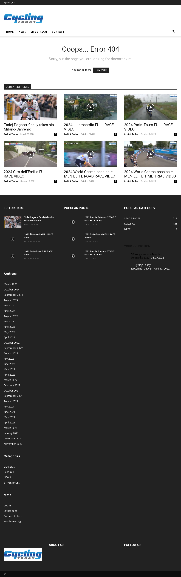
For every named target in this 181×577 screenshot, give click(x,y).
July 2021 (9, 406)
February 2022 (12, 385)
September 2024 (13, 294)
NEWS (22, 31)
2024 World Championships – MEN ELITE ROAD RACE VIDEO (89, 174)
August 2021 (11, 401)
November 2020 (13, 443)
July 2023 (9, 321)
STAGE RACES (12, 482)
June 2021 (9, 412)
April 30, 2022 (161, 268)
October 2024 (11, 289)
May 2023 (9, 332)
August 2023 (11, 316)
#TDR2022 (157, 257)
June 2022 (9, 364)
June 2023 (9, 326)
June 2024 (9, 310)
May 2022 (9, 369)
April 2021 (9, 422)
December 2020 (13, 438)
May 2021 (9, 417)
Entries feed (10, 510)
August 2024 (11, 300)
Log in (7, 505)
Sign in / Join (9, 2)
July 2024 (9, 305)
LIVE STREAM (39, 31)
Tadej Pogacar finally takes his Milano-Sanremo (29, 127)
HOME (10, 31)
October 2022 (11, 342)
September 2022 (13, 348)
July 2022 (9, 358)
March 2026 (10, 284)
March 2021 (10, 427)
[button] (173, 32)
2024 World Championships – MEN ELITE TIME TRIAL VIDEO (150, 174)
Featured (9, 472)
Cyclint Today (11, 134)
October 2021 (11, 390)
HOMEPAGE (101, 70)
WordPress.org (12, 521)
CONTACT (58, 31)
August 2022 (11, 353)
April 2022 (9, 374)
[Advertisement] (112, 18)
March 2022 (10, 380)
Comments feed (13, 516)
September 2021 (13, 396)
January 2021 (11, 433)
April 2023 (9, 337)
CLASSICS (9, 466)
